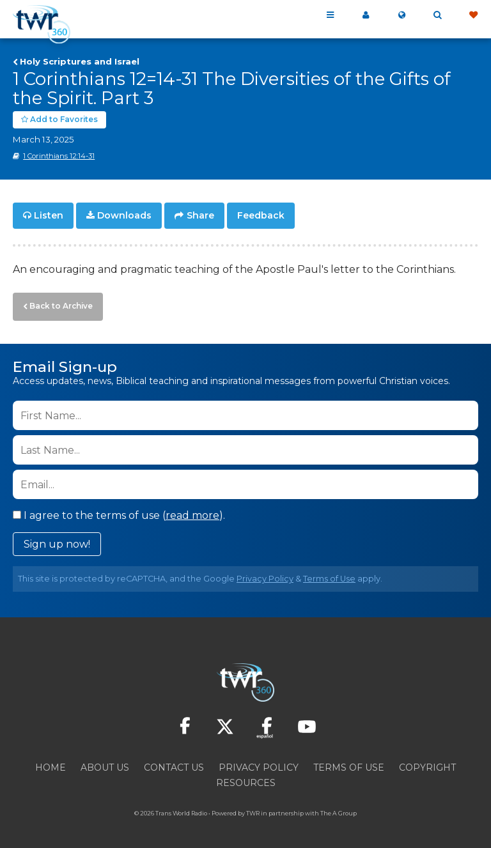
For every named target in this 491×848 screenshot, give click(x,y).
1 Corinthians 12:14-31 (59, 155)
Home (50, 763)
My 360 (365, 15)
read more (192, 511)
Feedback (260, 214)
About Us (105, 763)
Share (200, 214)
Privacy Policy (265, 575)
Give (473, 15)
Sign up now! (57, 540)
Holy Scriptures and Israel (79, 61)
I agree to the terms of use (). (119, 511)
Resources (246, 779)
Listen (48, 214)
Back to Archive (58, 303)
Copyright (427, 763)
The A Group (338, 809)
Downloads (124, 214)
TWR (253, 809)
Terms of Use (329, 575)
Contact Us (174, 763)
